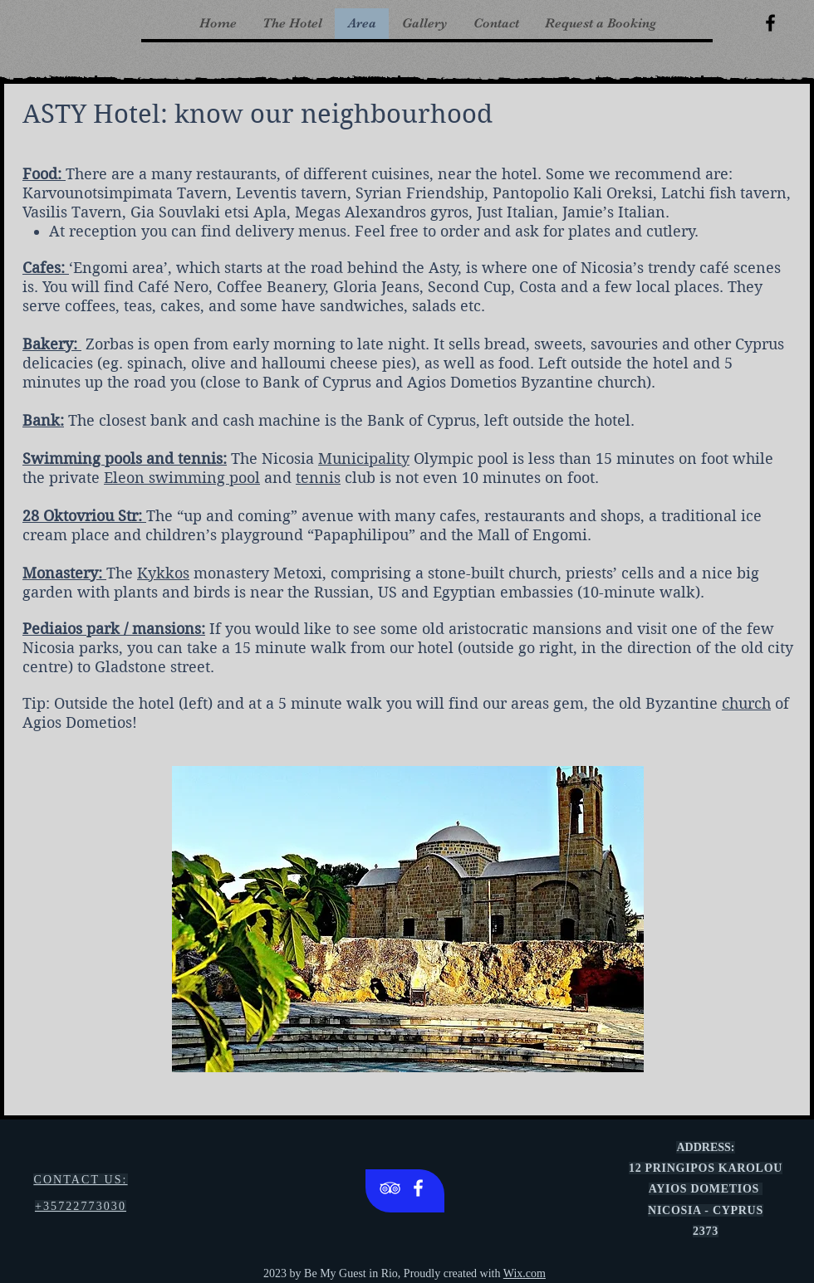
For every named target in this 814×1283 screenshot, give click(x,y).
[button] (408, 919)
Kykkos (163, 573)
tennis (318, 477)
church (746, 703)
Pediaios (52, 628)
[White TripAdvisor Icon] (390, 1188)
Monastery (60, 573)
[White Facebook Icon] (418, 1188)
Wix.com (524, 1273)
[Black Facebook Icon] (770, 23)
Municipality (363, 458)
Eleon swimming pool (182, 477)
